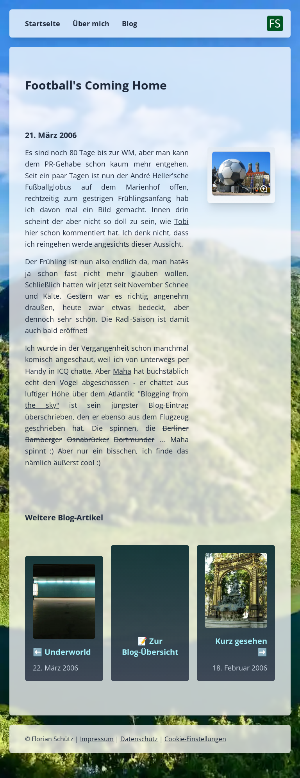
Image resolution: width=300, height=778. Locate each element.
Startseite (42, 23)
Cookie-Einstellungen (195, 739)
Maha (122, 371)
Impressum (97, 739)
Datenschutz (139, 739)
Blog (129, 23)
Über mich (91, 23)
